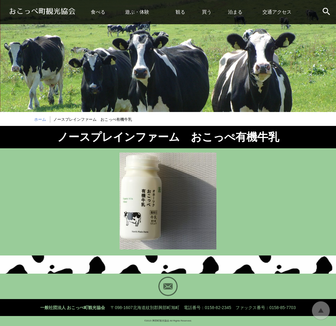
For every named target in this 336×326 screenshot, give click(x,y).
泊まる (235, 12)
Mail (168, 286)
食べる (98, 12)
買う (207, 12)
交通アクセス (277, 12)
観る (180, 12)
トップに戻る (321, 310)
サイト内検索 (327, 12)
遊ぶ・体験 (137, 12)
